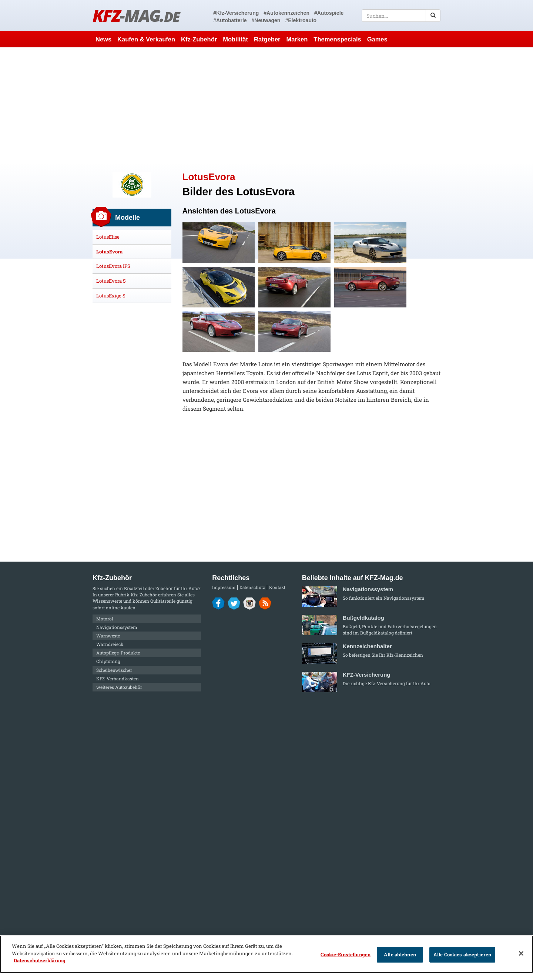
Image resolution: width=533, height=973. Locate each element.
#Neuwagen (266, 20)
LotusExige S (110, 295)
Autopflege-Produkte (118, 653)
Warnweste (108, 636)
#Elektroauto (300, 20)
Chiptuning (108, 661)
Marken (297, 39)
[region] (266, 954)
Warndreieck (110, 644)
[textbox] (401, 15)
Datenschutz (252, 587)
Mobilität (235, 39)
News (103, 39)
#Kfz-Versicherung (236, 13)
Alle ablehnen (400, 954)
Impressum (223, 587)
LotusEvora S (111, 280)
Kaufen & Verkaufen (146, 39)
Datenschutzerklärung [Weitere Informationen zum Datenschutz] (40, 960)
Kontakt (277, 587)
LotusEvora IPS (113, 266)
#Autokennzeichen (286, 13)
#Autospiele (328, 13)
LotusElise (108, 236)
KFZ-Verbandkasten (117, 678)
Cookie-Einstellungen (346, 954)
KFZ (136, 15)
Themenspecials (337, 39)
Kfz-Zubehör (199, 39)
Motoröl (104, 619)
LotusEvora (109, 251)
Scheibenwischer (114, 670)
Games (377, 39)
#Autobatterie (230, 20)
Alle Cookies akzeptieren (462, 954)
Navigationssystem (116, 627)
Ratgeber (267, 39)
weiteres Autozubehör (119, 687)
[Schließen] (521, 953)
